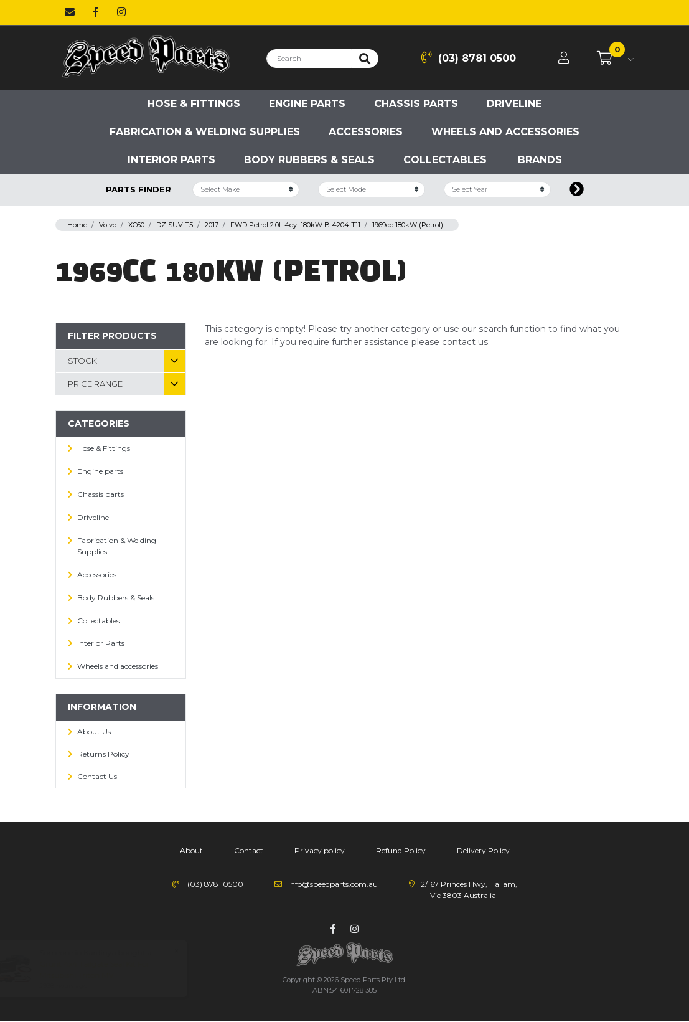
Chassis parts (416, 104)
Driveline (514, 104)
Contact (248, 850)
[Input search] (309, 58)
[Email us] (69, 12)
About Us (94, 731)
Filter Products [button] (112, 335)
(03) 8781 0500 (468, 57)
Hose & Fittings (194, 104)
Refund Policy (401, 850)
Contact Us (97, 776)
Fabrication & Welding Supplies (205, 132)
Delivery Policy (483, 850)
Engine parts (307, 104)
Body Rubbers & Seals (309, 160)
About (191, 850)
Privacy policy (319, 850)
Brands (540, 160)
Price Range (95, 384)
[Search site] (364, 58)
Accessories (366, 132)
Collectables (445, 160)
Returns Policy (103, 754)
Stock (82, 361)
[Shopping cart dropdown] (615, 58)
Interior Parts (171, 160)
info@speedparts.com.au (333, 884)
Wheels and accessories (505, 132)
